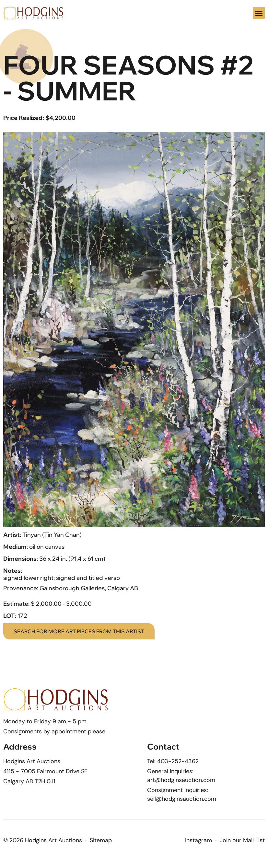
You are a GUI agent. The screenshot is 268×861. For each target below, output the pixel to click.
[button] (259, 13)
